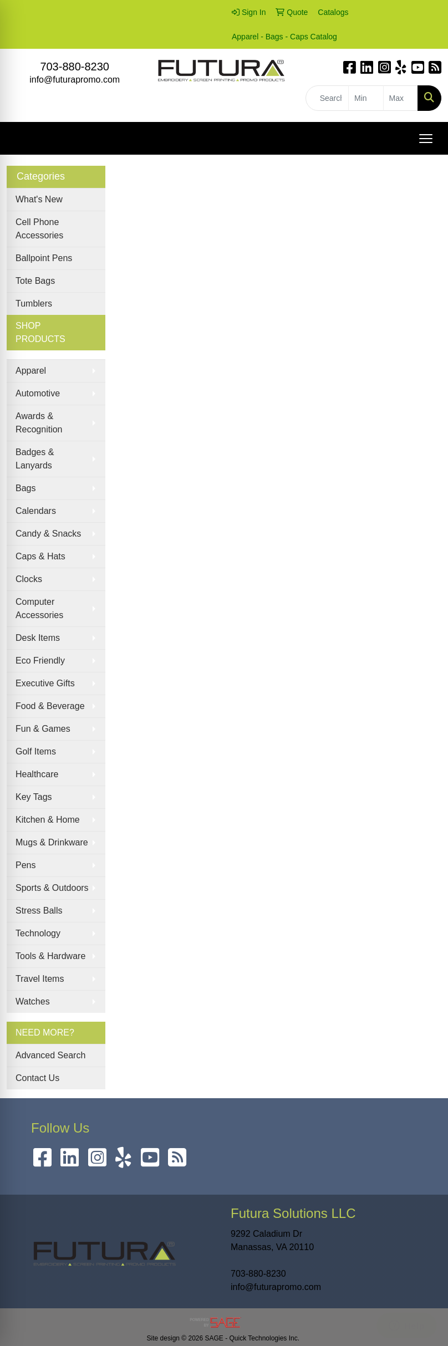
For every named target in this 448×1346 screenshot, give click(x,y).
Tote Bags (35, 280)
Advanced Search (50, 1055)
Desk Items (38, 638)
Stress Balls (39, 910)
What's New (39, 199)
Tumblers (34, 303)
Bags (25, 488)
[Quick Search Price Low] (365, 98)
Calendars (36, 511)
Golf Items (36, 751)
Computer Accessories (39, 608)
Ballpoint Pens (44, 258)
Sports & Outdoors (52, 888)
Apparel (31, 370)
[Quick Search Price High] (400, 98)
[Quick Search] (327, 98)
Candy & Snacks (48, 533)
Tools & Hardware (50, 956)
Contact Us (37, 1078)
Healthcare (37, 774)
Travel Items (40, 978)
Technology (38, 933)
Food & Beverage (50, 706)
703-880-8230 (74, 66)
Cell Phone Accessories (39, 228)
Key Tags (34, 797)
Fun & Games (43, 728)
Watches (33, 1001)
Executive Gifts (45, 683)
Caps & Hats (40, 556)
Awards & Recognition (39, 422)
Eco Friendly (40, 660)
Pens (25, 865)
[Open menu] (426, 139)
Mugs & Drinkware (52, 842)
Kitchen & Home (48, 819)
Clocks (29, 579)
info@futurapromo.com (74, 79)
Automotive (38, 393)
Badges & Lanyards (35, 458)
